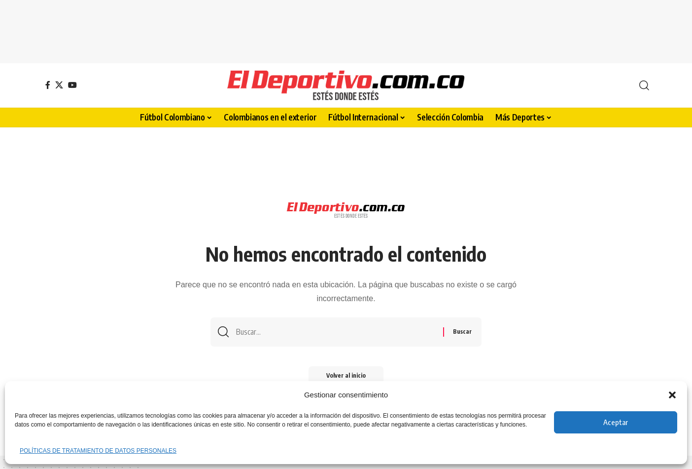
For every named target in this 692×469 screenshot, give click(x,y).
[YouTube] (72, 85)
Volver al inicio (346, 377)
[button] (672, 395)
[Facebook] (48, 85)
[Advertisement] (346, 29)
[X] (59, 85)
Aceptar (615, 422)
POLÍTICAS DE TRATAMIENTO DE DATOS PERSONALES (98, 450)
